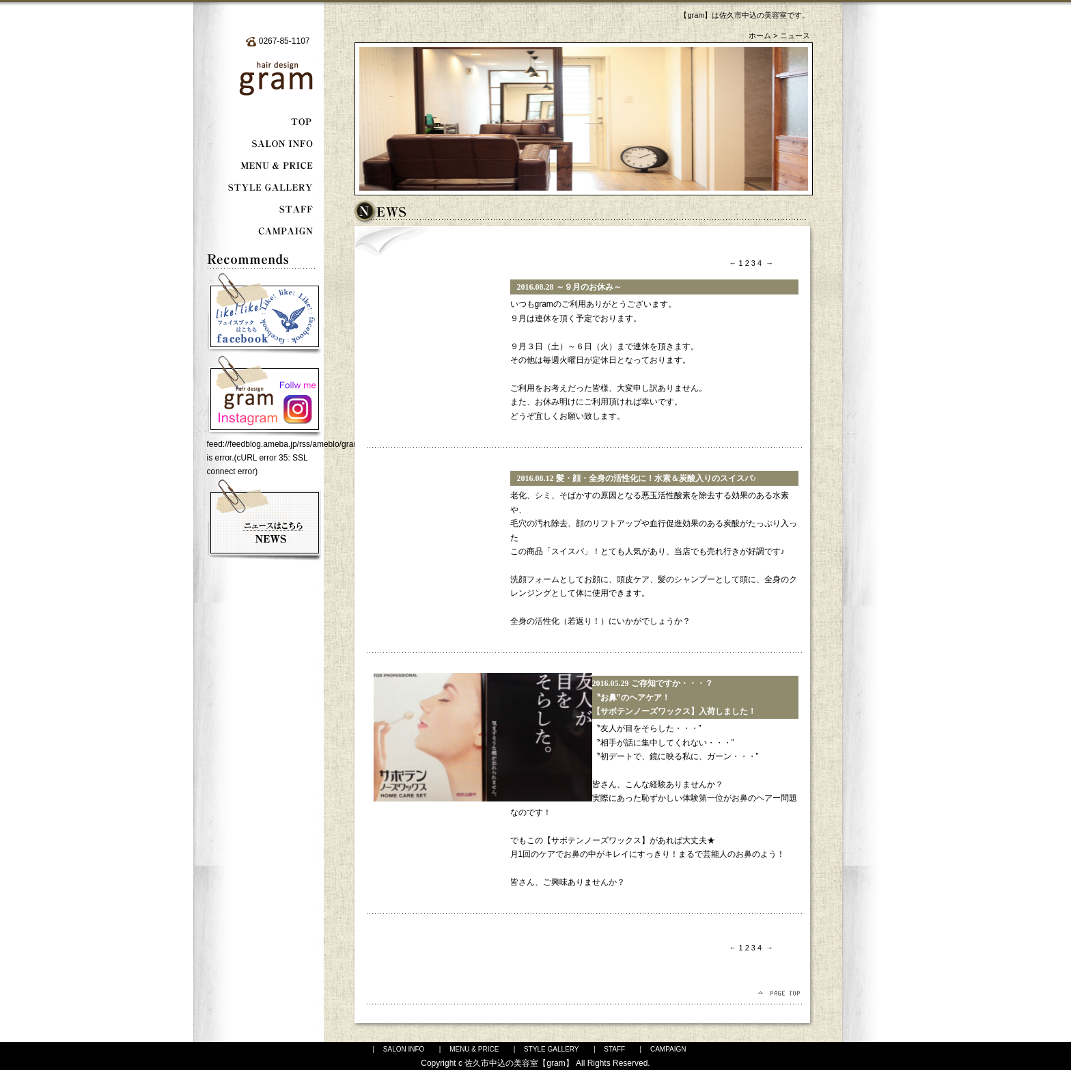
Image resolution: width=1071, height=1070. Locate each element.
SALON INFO (404, 1049)
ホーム (760, 35)
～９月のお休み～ (589, 287)
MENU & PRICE (474, 1049)
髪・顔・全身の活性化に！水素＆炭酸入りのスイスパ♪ (656, 478)
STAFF (614, 1049)
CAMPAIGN (668, 1049)
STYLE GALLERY (551, 1049)
